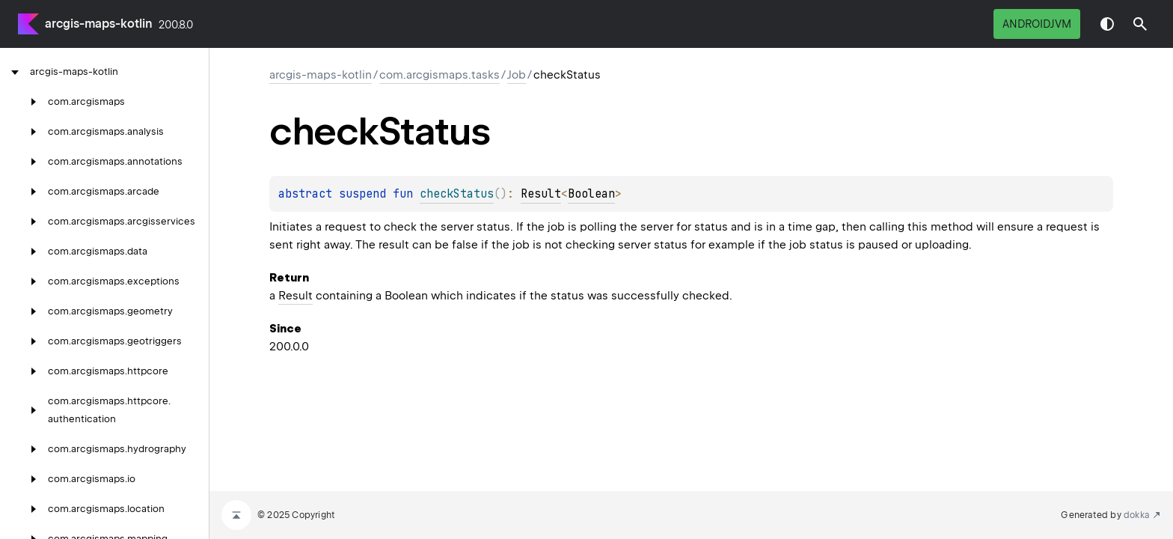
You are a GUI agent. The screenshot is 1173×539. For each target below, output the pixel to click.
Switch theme (1107, 24)
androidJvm (1036, 24)
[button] (1140, 24)
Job (516, 75)
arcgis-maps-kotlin (99, 23)
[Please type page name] (1140, 24)
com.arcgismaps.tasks (439, 75)
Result (541, 193)
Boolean (591, 193)
